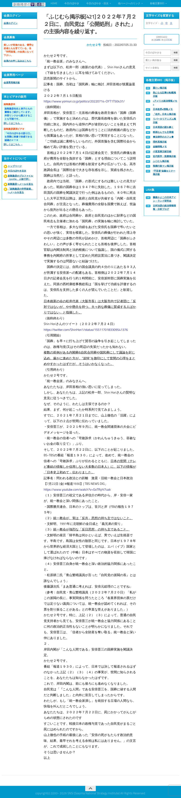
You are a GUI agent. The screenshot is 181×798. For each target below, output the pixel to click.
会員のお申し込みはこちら (17, 61)
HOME (54, 3)
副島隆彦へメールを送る (20, 184)
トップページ (15, 166)
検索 (176, 52)
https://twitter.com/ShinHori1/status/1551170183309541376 (86, 329)
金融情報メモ (160, 146)
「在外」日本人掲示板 (164, 114)
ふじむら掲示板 (161, 161)
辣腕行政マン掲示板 (163, 166)
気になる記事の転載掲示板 (164, 94)
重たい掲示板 (160, 88)
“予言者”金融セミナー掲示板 (164, 173)
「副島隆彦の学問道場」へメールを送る (20, 191)
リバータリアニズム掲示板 (164, 121)
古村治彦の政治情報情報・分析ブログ (164, 207)
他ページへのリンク (129, 3)
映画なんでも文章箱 (163, 132)
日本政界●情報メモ (163, 109)
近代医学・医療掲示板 (164, 156)
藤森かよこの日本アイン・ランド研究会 (164, 199)
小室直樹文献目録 (162, 151)
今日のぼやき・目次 (97, 3)
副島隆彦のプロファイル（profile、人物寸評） (20, 177)
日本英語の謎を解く (163, 127)
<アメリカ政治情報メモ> (165, 103)
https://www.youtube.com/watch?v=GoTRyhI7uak (77, 489)
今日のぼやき (71, 3)
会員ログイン (10, 23)
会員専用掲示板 (12, 82)
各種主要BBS (157, 3)
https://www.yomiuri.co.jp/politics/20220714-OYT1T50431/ (84, 101)
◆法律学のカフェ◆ (163, 137)
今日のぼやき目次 (17, 171)
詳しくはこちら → (13, 123)
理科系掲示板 (160, 141)
